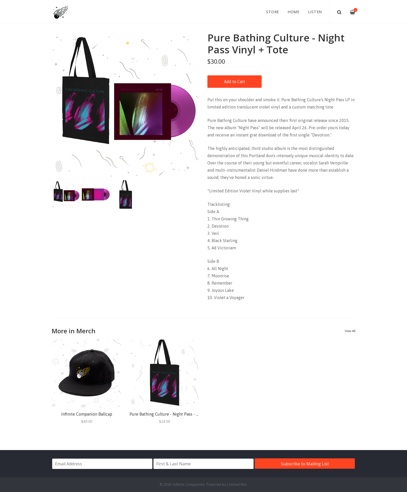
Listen (315, 11)
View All (350, 331)
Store (272, 11)
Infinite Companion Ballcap (86, 414)
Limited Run (237, 484)
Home (294, 11)
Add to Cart (234, 81)
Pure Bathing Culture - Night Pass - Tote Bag (171, 414)
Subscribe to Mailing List (305, 464)
